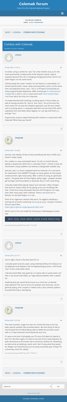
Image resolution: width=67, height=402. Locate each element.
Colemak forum (33, 3)
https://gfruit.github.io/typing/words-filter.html (24, 207)
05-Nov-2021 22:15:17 (12, 255)
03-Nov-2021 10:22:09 (12, 150)
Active (31, 22)
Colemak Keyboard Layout (33, 399)
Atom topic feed (33, 393)
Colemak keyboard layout (39, 8)
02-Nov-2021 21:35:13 (12, 67)
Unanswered (38, 22)
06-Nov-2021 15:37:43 (12, 320)
